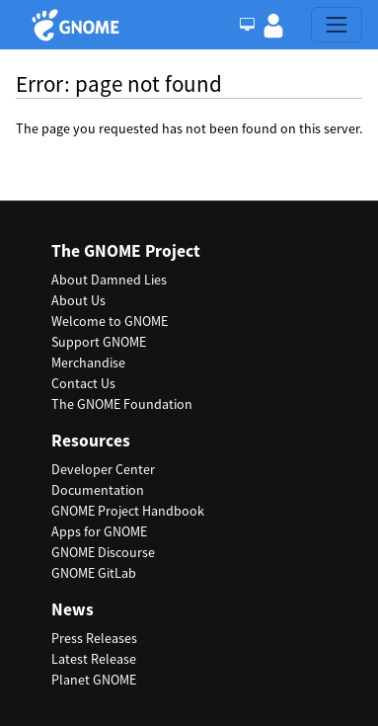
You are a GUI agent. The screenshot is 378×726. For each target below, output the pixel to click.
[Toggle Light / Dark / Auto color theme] (247, 25)
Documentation (97, 490)
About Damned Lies (109, 279)
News (72, 610)
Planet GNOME (93, 679)
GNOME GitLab (93, 573)
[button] (273, 25)
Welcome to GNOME (109, 321)
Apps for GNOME (99, 531)
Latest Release (93, 659)
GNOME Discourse (103, 552)
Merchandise (88, 362)
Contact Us (83, 383)
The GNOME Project (125, 251)
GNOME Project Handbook (127, 511)
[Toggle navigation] (336, 24)
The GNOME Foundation (121, 404)
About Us (78, 300)
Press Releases (94, 638)
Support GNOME (98, 342)
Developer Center (103, 469)
